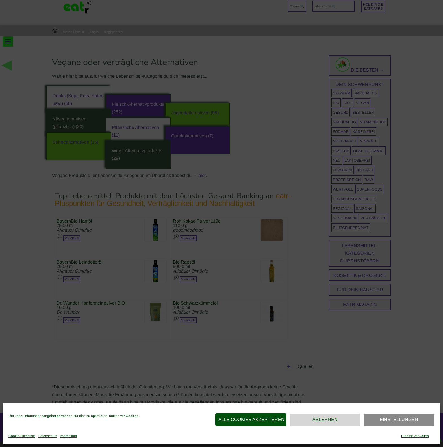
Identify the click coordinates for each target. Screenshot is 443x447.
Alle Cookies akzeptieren (251, 419)
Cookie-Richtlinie (21, 436)
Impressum (68, 436)
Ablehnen (325, 419)
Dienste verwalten (415, 436)
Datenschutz (47, 436)
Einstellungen (399, 419)
